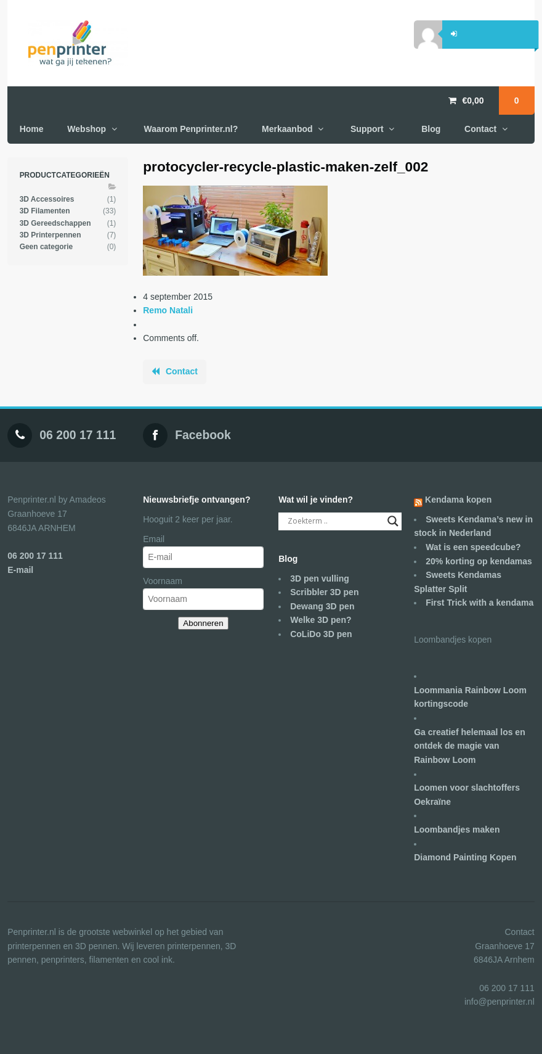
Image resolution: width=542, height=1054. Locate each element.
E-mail (20, 570)
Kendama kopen (458, 499)
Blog (430, 129)
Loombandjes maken (457, 829)
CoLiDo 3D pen (321, 634)
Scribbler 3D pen (324, 592)
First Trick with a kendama (479, 602)
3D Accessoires (47, 199)
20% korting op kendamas (479, 561)
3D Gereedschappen (55, 223)
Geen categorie (46, 246)
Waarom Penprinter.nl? (191, 129)
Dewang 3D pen (322, 606)
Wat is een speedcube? (473, 547)
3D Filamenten (45, 211)
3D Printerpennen (50, 235)
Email (153, 539)
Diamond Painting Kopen (465, 857)
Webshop (86, 129)
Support (367, 129)
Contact (480, 129)
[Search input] (334, 521)
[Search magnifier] (393, 521)
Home (32, 129)
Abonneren (203, 623)
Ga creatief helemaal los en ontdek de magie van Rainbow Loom (469, 746)
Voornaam (162, 581)
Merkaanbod (287, 129)
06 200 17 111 (77, 435)
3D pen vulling (319, 578)
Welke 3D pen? (320, 620)
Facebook (203, 435)
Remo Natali (168, 310)
